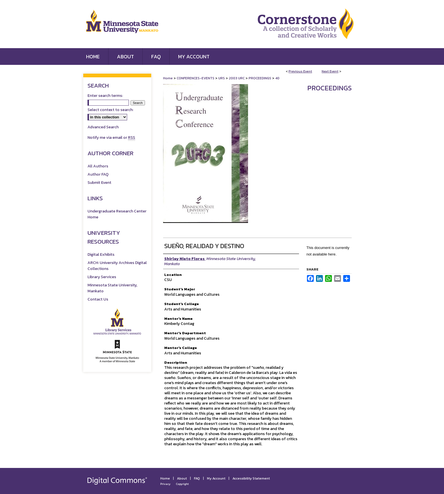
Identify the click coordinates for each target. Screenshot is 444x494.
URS (222, 78)
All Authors (97, 166)
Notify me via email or (111, 137)
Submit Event (99, 183)
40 (277, 78)
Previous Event (300, 71)
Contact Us (97, 299)
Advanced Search (103, 127)
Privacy (165, 484)
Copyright (182, 484)
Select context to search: (110, 110)
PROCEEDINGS (260, 78)
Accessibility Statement (251, 478)
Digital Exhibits (100, 254)
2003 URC (237, 78)
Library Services (101, 277)
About (182, 478)
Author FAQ (97, 174)
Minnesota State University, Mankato (112, 288)
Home (168, 78)
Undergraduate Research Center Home (116, 214)
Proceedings (329, 88)
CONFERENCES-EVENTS (196, 78)
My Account (216, 478)
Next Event (330, 71)
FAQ (197, 478)
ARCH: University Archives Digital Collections (117, 266)
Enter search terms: (105, 96)
